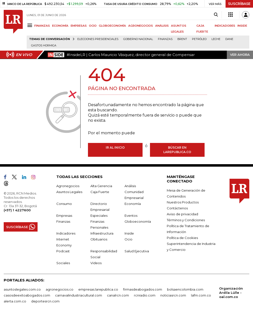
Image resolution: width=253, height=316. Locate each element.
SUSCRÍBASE (239, 3)
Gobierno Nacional (138, 39)
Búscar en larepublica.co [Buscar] (177, 150)
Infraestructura (101, 233)
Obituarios (98, 239)
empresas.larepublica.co (98, 289)
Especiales (98, 215)
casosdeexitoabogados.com (27, 295)
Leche (215, 39)
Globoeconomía (138, 221)
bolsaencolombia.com (185, 289)
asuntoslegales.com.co (22, 289)
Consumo (64, 204)
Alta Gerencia (101, 186)
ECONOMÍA (60, 25)
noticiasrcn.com (173, 295)
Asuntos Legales (69, 192)
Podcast (63, 251)
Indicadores (65, 233)
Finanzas (165, 39)
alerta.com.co (15, 301)
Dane (229, 39)
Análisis (130, 186)
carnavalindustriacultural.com (78, 295)
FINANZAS (42, 25)
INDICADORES (225, 25)
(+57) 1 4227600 (17, 210)
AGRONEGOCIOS (140, 25)
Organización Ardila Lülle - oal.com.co (231, 292)
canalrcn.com (118, 295)
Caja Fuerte (99, 192)
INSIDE (242, 25)
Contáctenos (177, 208)
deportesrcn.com (45, 301)
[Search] (215, 14)
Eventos (131, 215)
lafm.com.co (201, 295)
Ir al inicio (115, 147)
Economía (133, 204)
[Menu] (30, 25)
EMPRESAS (79, 25)
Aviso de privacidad (182, 214)
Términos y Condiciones (186, 220)
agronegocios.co (59, 289)
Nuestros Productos (183, 202)
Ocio (128, 239)
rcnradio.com (144, 295)
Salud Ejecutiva (137, 251)
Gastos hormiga (43, 45)
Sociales (63, 263)
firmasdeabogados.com (142, 289)
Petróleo (199, 39)
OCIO (93, 25)
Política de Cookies (182, 238)
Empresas (64, 215)
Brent (182, 39)
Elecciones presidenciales (97, 39)
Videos (96, 263)
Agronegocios (67, 186)
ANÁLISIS (162, 25)
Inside (129, 233)
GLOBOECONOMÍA (112, 25)
